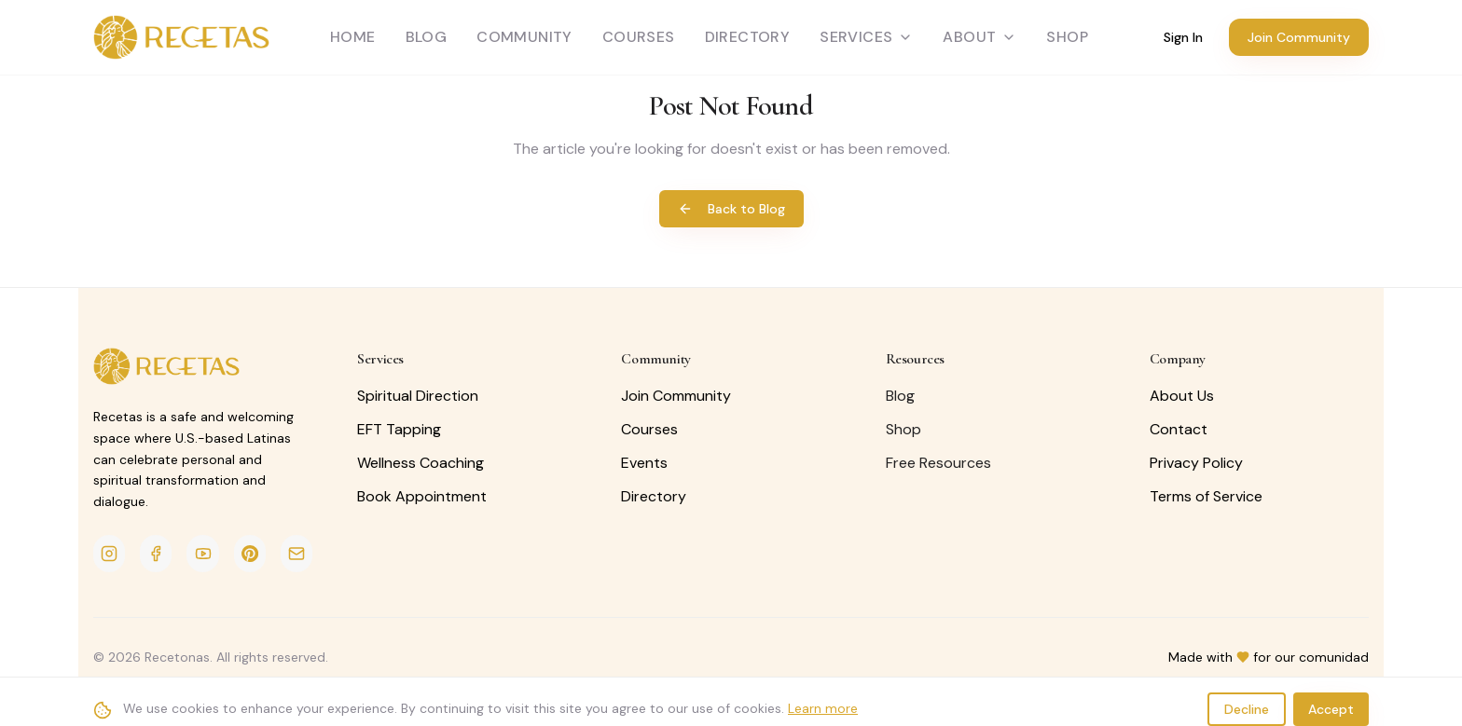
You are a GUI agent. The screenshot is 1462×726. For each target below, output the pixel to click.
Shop (903, 429)
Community (524, 37)
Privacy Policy (1196, 463)
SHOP (1067, 37)
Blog (427, 37)
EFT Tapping (399, 429)
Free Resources (938, 463)
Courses (638, 37)
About (979, 37)
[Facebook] (156, 553)
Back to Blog (731, 208)
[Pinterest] (250, 553)
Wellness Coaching (420, 463)
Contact (1178, 429)
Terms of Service (1206, 496)
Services (866, 37)
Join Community (1299, 37)
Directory (748, 37)
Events (644, 463)
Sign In (1183, 37)
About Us (1182, 395)
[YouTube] (202, 553)
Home (353, 37)
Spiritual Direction (417, 395)
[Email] (296, 553)
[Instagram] (109, 553)
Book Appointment (422, 496)
